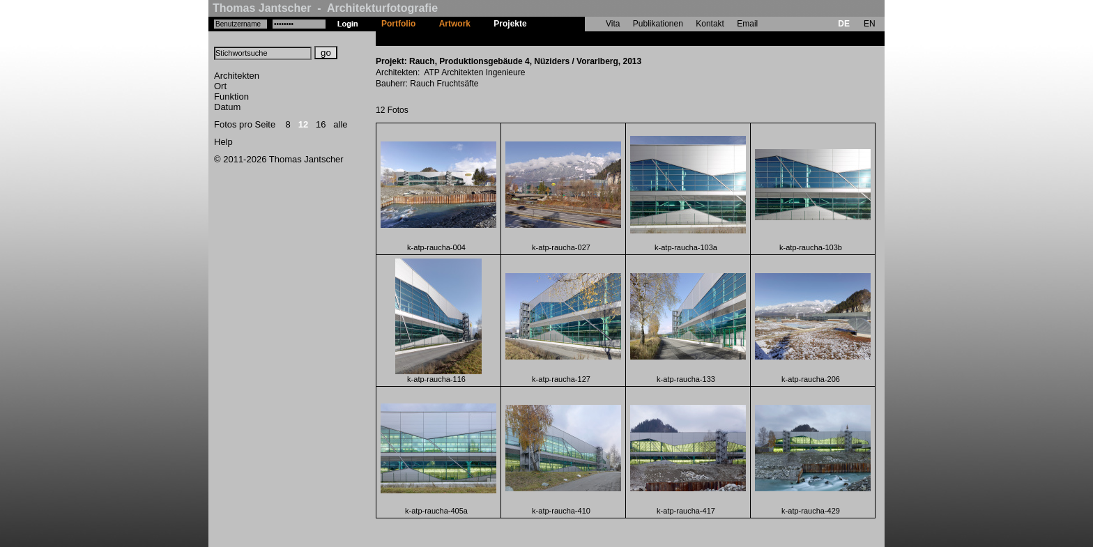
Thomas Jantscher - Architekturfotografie (325, 8)
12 (303, 124)
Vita (613, 24)
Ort (220, 86)
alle (340, 124)
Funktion (231, 96)
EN (870, 24)
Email (747, 24)
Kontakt (710, 24)
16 (321, 124)
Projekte (510, 24)
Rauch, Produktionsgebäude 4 (598, 38)
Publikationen (658, 24)
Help (223, 142)
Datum (227, 107)
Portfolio (398, 24)
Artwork (455, 24)
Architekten (236, 75)
